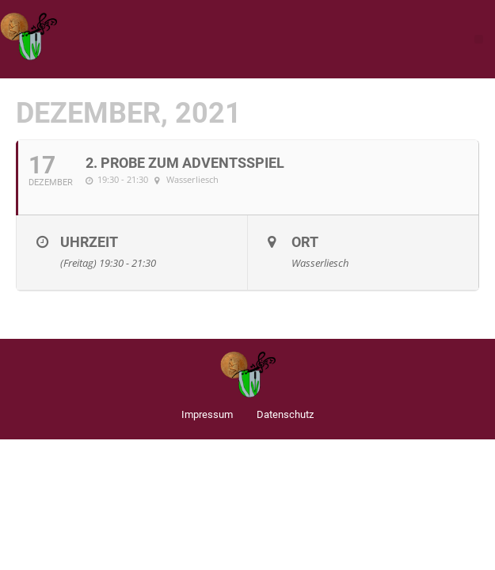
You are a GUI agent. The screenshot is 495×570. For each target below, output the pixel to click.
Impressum (207, 414)
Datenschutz (285, 414)
